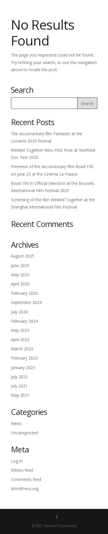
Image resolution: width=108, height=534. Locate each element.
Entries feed (22, 470)
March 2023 (22, 348)
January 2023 (23, 367)
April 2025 (20, 284)
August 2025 (22, 256)
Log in (16, 461)
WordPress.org (25, 488)
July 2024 (19, 312)
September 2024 (26, 302)
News (16, 423)
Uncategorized (24, 432)
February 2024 (24, 321)
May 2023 (20, 330)
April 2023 (20, 339)
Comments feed (26, 479)
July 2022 (19, 376)
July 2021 (19, 386)
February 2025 (24, 293)
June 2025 (20, 265)
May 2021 (20, 395)
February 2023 (24, 358)
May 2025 (20, 274)
